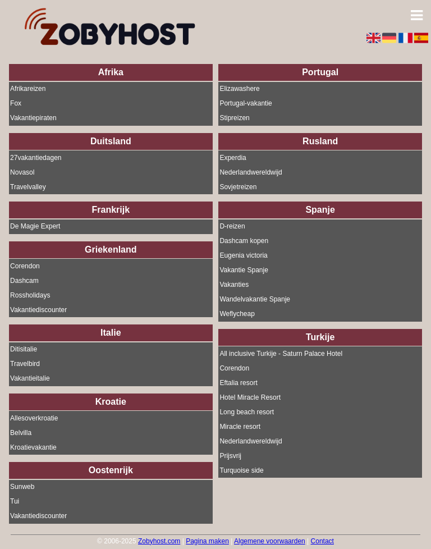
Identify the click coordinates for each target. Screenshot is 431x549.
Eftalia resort (238, 383)
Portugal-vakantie (245, 104)
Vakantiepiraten (33, 118)
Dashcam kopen (243, 241)
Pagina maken (207, 541)
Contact (322, 541)
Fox (15, 104)
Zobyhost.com (159, 541)
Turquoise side (241, 470)
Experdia (232, 158)
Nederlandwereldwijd (250, 172)
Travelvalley (28, 187)
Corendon (25, 266)
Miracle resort (239, 427)
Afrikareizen (27, 89)
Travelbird (25, 364)
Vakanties (234, 285)
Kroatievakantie (33, 447)
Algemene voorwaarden (269, 541)
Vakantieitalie (30, 379)
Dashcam (24, 281)
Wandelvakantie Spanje (254, 300)
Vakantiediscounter (38, 310)
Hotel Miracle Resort (250, 397)
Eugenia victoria (243, 256)
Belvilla (20, 433)
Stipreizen (234, 118)
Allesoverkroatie (34, 418)
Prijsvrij (230, 456)
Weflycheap (236, 314)
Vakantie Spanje (243, 270)
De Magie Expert (35, 227)
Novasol (22, 172)
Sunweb (22, 487)
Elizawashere (239, 89)
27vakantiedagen (35, 158)
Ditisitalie (23, 350)
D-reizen (232, 227)
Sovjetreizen (237, 187)
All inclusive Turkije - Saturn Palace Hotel (280, 354)
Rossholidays (30, 295)
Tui (14, 502)
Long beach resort (246, 412)
